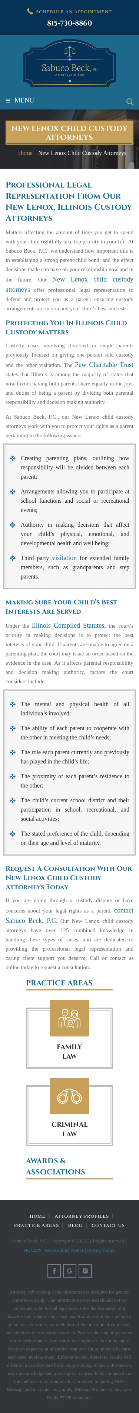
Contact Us (108, 1225)
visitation (64, 558)
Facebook (54, 1271)
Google (69, 1271)
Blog (75, 1225)
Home (38, 1216)
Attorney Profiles (81, 1216)
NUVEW (33, 1250)
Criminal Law (69, 1096)
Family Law (69, 1018)
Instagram (85, 1271)
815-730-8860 (69, 23)
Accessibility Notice (64, 1250)
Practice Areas (36, 1225)
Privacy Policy (101, 1250)
